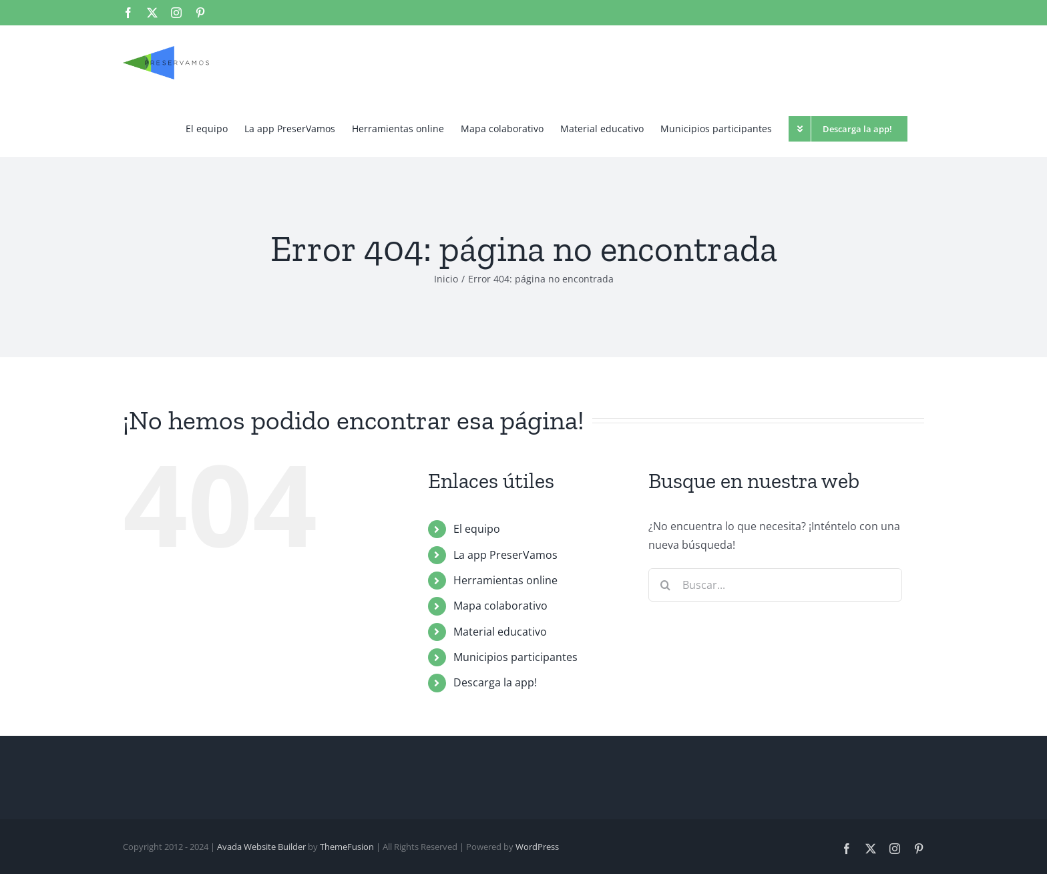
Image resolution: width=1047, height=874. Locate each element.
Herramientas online (505, 580)
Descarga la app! (495, 682)
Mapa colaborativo (500, 605)
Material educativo (500, 631)
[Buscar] (665, 585)
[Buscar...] (775, 585)
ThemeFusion (347, 847)
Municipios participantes (515, 657)
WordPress (537, 847)
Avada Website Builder (261, 847)
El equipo (476, 528)
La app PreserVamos (505, 555)
